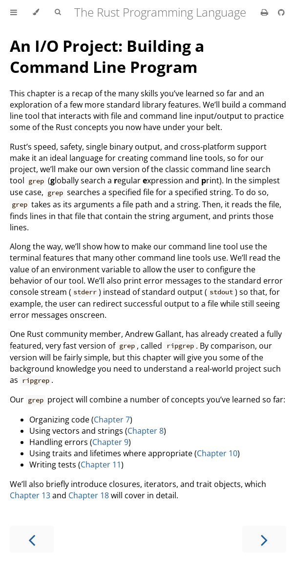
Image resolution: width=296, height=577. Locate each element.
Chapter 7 (112, 419)
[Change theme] (36, 12)
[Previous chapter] (32, 539)
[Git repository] (281, 12)
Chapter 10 (217, 453)
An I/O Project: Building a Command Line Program (107, 56)
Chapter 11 (101, 464)
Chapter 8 (145, 430)
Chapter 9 (110, 442)
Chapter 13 (30, 495)
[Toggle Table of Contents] (13, 12)
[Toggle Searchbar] (57, 12)
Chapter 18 (88, 495)
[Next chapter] (264, 539)
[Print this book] (265, 12)
